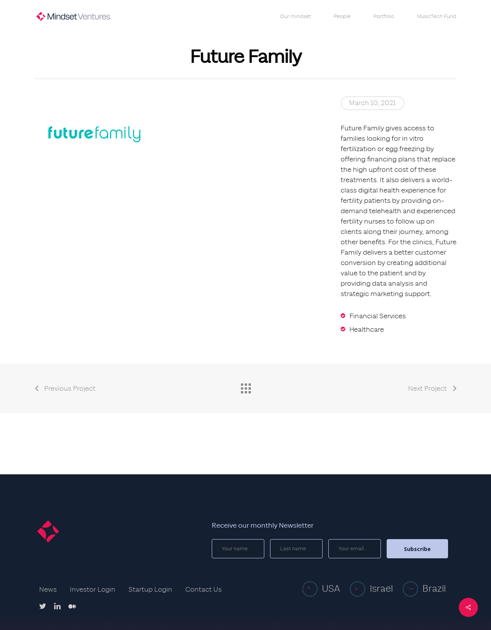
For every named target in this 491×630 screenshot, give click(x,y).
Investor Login (92, 589)
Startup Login (150, 589)
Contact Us (203, 589)
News (48, 589)
